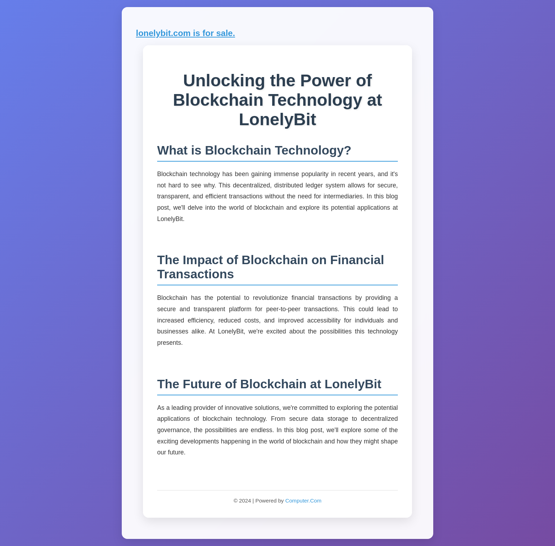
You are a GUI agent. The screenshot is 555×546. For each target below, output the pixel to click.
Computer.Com (303, 501)
